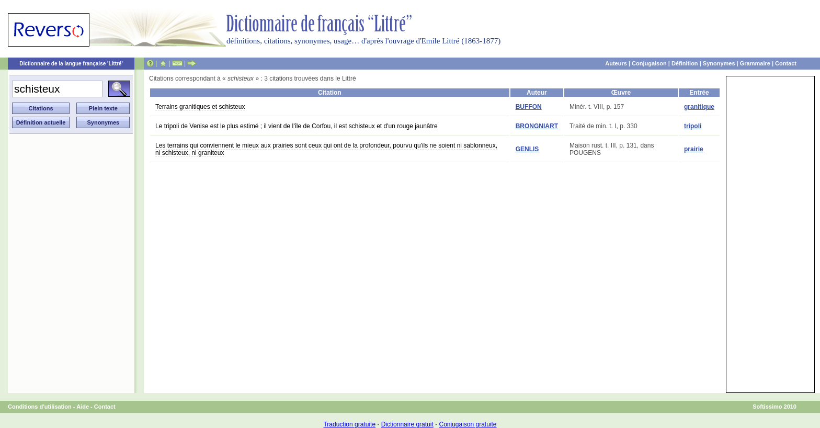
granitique (699, 106)
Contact (785, 63)
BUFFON (529, 106)
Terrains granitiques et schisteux (200, 106)
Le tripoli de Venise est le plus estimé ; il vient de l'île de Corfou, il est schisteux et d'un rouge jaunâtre (296, 126)
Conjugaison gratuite (467, 424)
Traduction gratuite (349, 424)
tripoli (692, 126)
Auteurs (616, 63)
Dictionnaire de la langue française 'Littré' (71, 63)
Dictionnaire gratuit (407, 424)
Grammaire (755, 63)
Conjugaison (649, 63)
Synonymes (719, 63)
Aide (82, 406)
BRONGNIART (537, 126)
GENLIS (527, 149)
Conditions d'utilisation (40, 406)
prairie (693, 149)
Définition (684, 63)
